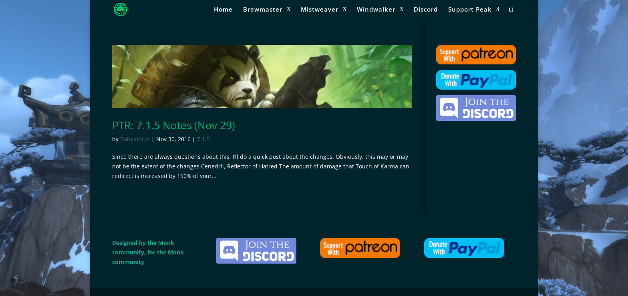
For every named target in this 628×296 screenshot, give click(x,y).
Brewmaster (262, 9)
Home (223, 9)
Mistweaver (319, 9)
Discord (426, 9)
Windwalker (376, 9)
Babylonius (135, 139)
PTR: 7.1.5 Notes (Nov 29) (173, 125)
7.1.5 (203, 139)
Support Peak (470, 9)
